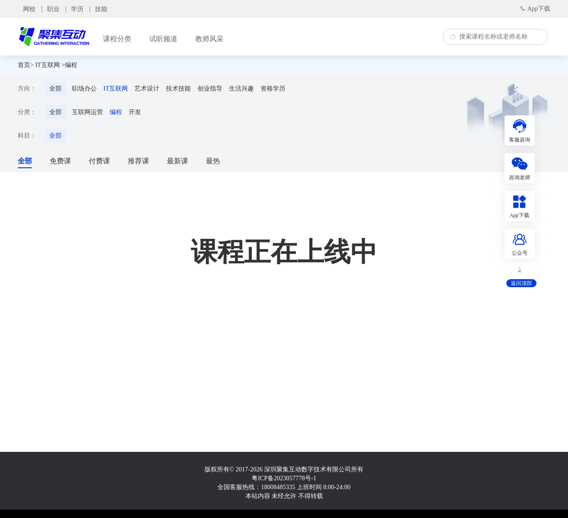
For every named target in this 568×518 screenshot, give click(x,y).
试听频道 (163, 39)
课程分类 (117, 39)
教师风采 (209, 39)
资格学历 (272, 88)
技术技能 (178, 88)
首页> (26, 65)
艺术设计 (146, 88)
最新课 (177, 161)
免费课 (60, 161)
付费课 (99, 161)
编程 (116, 112)
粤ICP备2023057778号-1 (284, 478)
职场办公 (84, 88)
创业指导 (209, 88)
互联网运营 (87, 112)
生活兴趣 (241, 88)
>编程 (69, 65)
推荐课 (138, 161)
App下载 (538, 8)
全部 (55, 88)
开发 (135, 112)
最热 (213, 161)
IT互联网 (47, 65)
